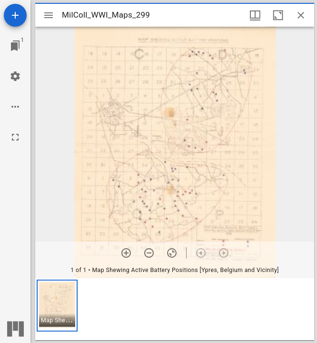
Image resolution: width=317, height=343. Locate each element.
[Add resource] (15, 15)
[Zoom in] (126, 253)
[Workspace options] (15, 106)
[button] (57, 305)
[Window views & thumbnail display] (255, 15)
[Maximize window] (278, 15)
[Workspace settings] (15, 76)
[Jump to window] (15, 45)
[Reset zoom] (171, 253)
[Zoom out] (149, 253)
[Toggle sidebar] (48, 15)
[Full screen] (15, 137)
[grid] (174, 309)
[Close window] (300, 15)
